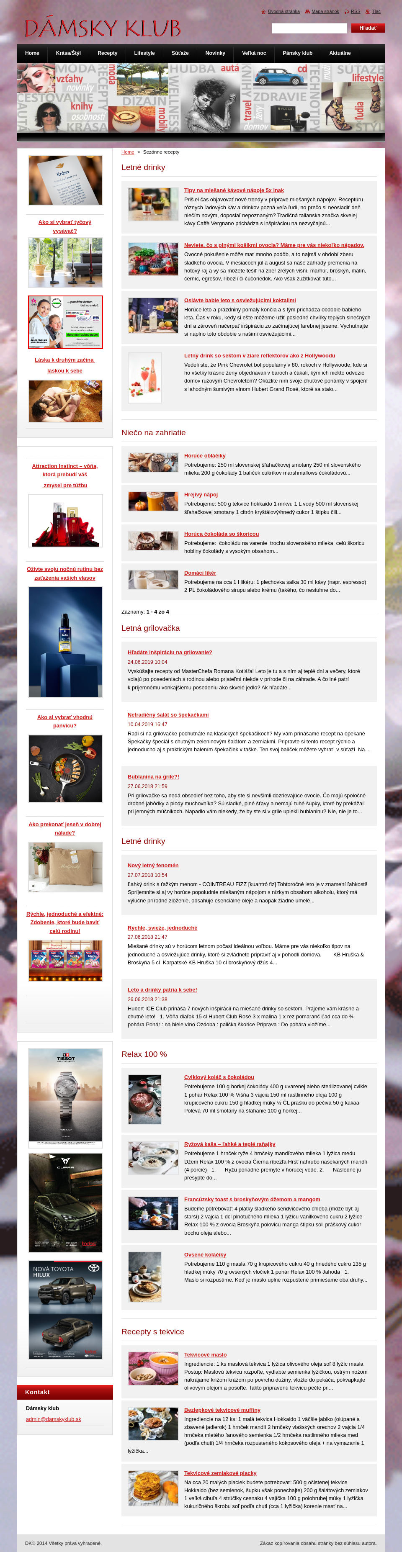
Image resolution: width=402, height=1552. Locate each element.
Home (127, 151)
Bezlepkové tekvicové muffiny (222, 1410)
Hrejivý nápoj (201, 494)
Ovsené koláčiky (205, 1254)
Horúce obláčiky (205, 455)
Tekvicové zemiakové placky (220, 1473)
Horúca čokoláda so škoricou (221, 534)
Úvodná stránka (284, 11)
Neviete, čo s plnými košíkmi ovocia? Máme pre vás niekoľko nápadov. (274, 245)
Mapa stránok (325, 11)
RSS (355, 11)
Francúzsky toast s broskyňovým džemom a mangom (252, 1199)
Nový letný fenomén (153, 865)
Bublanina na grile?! (153, 776)
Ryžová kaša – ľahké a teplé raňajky (230, 1144)
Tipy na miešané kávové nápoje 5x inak (234, 190)
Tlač (376, 11)
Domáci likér (200, 573)
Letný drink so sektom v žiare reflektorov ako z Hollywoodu (259, 355)
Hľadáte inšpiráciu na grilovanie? (170, 652)
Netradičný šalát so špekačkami (168, 715)
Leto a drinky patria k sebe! (162, 990)
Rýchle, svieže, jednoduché (162, 928)
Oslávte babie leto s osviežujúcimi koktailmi (240, 300)
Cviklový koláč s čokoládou (219, 1077)
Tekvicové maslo (205, 1355)
